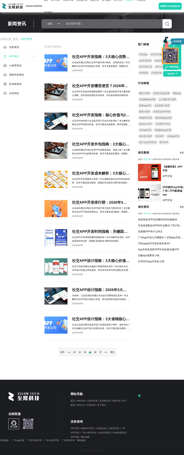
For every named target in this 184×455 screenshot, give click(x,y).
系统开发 (175, 159)
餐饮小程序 (144, 93)
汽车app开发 (145, 130)
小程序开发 (156, 73)
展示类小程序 (145, 136)
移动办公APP (145, 124)
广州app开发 (18, 440)
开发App (143, 54)
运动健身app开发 (147, 99)
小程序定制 (101, 428)
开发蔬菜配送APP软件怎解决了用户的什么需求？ (161, 225)
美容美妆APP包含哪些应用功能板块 (157, 219)
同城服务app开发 (163, 130)
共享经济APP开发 (161, 111)
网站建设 (81, 440)
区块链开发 (166, 159)
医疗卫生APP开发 (147, 142)
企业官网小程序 (162, 105)
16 (95, 352)
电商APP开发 (87, 428)
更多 (182, 152)
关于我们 (48, 12)
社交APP (159, 136)
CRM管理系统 (119, 432)
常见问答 (91, 405)
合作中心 (81, 405)
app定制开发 (161, 60)
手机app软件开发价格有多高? (154, 243)
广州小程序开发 (89, 432)
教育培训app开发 (163, 118)
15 (90, 352)
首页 (15, 39)
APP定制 (75, 437)
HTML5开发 (156, 54)
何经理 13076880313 (170, 6)
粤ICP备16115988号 (92, 450)
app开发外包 (145, 60)
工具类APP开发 (162, 124)
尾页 (112, 352)
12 (74, 352)
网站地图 (85, 437)
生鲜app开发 (173, 136)
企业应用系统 (104, 432)
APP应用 (143, 73)
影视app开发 (145, 105)
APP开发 (147, 159)
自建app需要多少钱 (148, 255)
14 (85, 352)
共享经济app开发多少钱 (151, 261)
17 (100, 352)
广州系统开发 (68, 440)
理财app (177, 93)
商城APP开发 (145, 118)
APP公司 (159, 66)
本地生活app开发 (161, 93)
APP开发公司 (145, 66)
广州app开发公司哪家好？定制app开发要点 (161, 237)
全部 (140, 159)
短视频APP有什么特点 (150, 231)
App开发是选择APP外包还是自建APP (158, 249)
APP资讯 (26, 39)
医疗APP (164, 142)
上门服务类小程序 (167, 99)
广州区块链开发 (34, 440)
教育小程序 (144, 111)
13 (80, 352)
